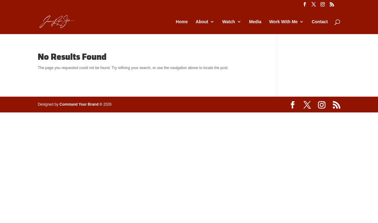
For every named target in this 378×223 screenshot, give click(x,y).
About (202, 22)
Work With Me (283, 22)
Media (255, 22)
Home (182, 22)
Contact (320, 22)
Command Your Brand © (80, 104)
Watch (228, 22)
